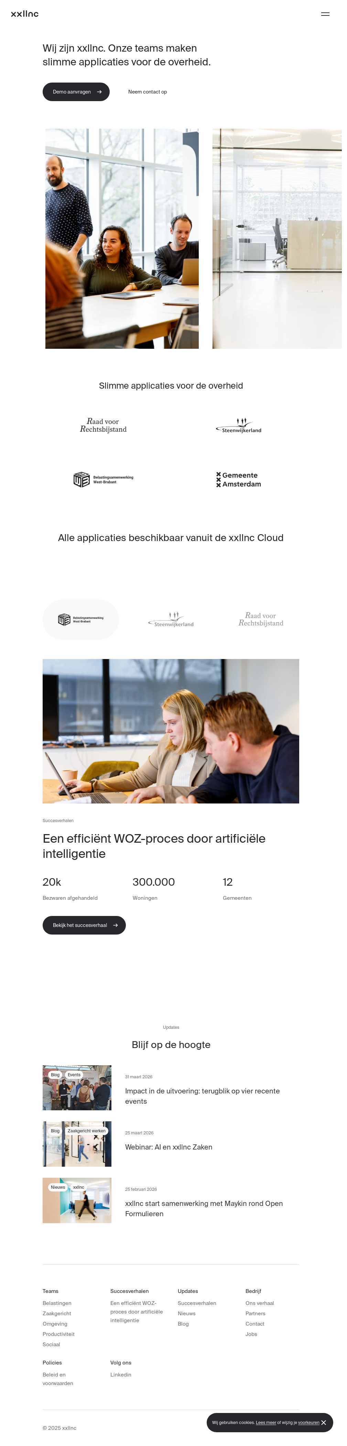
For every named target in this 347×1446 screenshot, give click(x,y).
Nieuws (187, 1313)
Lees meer (266, 1422)
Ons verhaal (260, 1303)
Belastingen (57, 1303)
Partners (255, 1313)
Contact (255, 1324)
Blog (183, 1324)
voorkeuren (308, 1422)
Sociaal (51, 1344)
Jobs (251, 1334)
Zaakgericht (57, 1313)
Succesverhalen (197, 1303)
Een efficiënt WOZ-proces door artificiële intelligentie (136, 1311)
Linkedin (120, 1375)
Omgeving (55, 1324)
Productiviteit (59, 1334)
